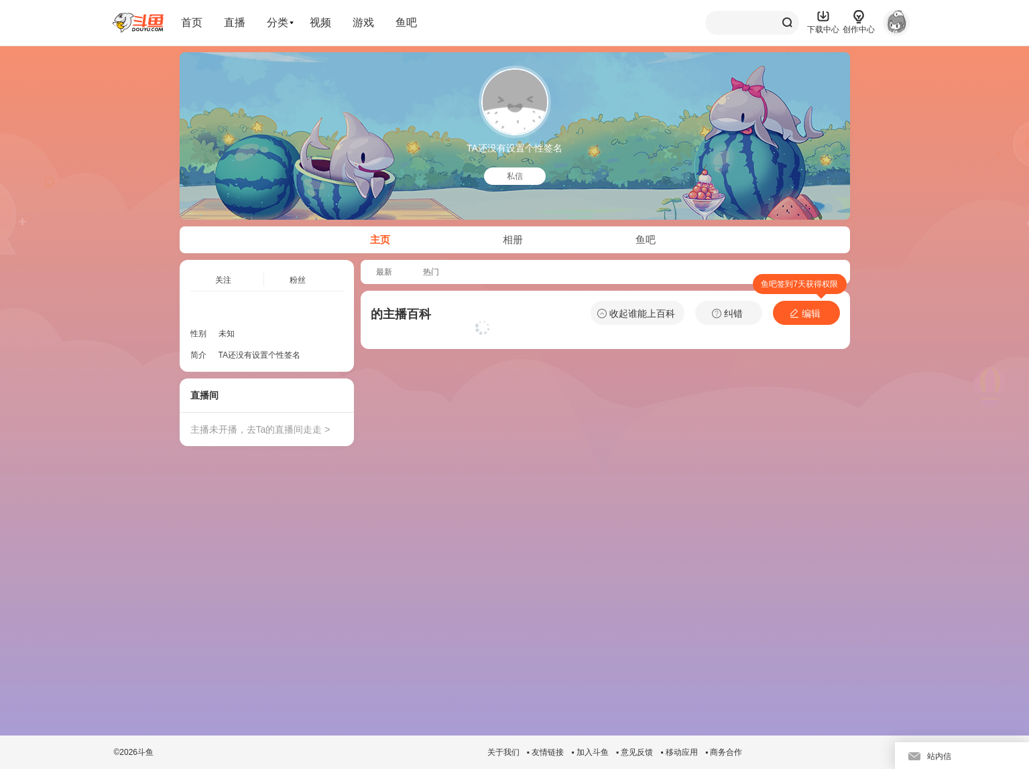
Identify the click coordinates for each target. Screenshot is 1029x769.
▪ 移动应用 (679, 752)
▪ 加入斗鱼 (590, 752)
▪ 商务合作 (724, 752)
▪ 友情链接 (545, 752)
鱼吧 (406, 22)
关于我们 (503, 752)
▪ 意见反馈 (635, 752)
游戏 (363, 22)
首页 (191, 22)
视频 (320, 22)
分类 (277, 22)
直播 (234, 22)
